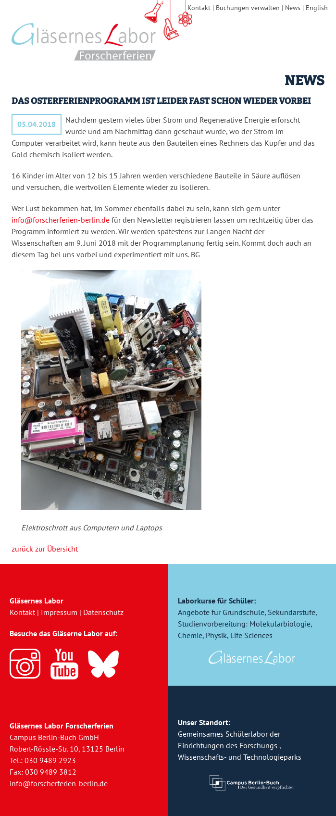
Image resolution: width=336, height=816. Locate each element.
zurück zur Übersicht (45, 548)
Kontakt (199, 7)
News (292, 7)
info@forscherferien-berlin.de (61, 220)
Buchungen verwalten (248, 7)
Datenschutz (103, 612)
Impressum (59, 612)
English (317, 7)
